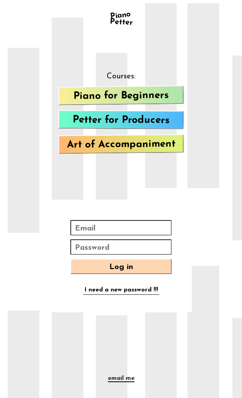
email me (121, 378)
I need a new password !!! (121, 290)
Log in (121, 267)
